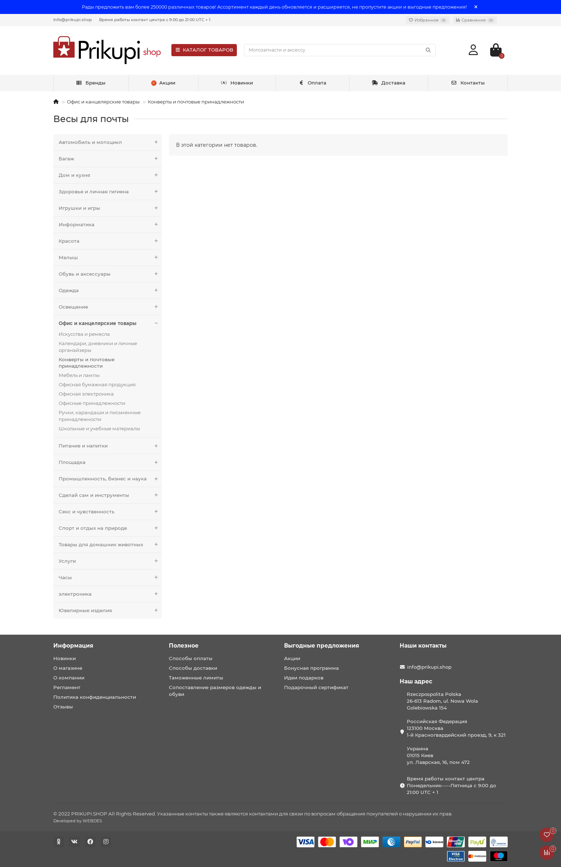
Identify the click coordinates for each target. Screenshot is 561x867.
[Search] (340, 50)
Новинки (237, 83)
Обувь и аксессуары (110, 274)
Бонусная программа (311, 668)
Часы (110, 577)
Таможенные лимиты (196, 677)
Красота (110, 241)
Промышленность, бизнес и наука (110, 478)
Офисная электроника (86, 394)
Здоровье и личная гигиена (110, 191)
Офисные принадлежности (92, 403)
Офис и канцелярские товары (103, 102)
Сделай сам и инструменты (110, 495)
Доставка (388, 83)
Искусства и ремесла (84, 334)
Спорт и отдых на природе (110, 528)
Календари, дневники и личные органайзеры (98, 346)
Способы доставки (193, 668)
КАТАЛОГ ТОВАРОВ (204, 50)
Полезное (184, 645)
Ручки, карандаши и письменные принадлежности (100, 416)
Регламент (67, 687)
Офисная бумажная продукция (97, 384)
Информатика (110, 224)
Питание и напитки (110, 446)
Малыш (110, 257)
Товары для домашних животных (110, 544)
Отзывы (63, 706)
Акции (292, 658)
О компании (68, 677)
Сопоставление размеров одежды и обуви (215, 690)
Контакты (468, 83)
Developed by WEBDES (77, 820)
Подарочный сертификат (316, 687)
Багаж (110, 158)
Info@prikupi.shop (72, 19)
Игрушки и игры (110, 208)
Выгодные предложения (321, 645)
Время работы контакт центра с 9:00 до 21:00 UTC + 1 (154, 19)
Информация (73, 645)
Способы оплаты (191, 658)
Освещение (110, 307)
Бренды (91, 83)
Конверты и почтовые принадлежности (196, 102)
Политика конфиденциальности (94, 697)
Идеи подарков (303, 677)
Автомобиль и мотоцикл (110, 142)
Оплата (312, 83)
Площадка (110, 462)
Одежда (110, 290)
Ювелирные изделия (110, 610)
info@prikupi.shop (429, 667)
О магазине (67, 668)
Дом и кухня (110, 175)
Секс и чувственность (110, 511)
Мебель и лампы (79, 375)
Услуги (110, 561)
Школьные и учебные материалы (99, 428)
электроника (110, 594)
